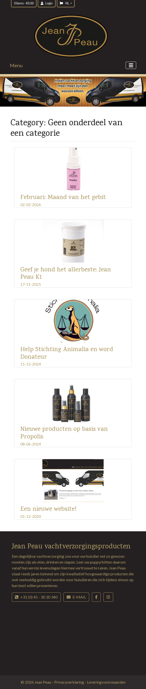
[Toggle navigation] (131, 65)
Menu (16, 65)
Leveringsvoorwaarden (106, 682)
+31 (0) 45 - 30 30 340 (36, 597)
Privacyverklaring (69, 682)
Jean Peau (43, 682)
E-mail (76, 597)
